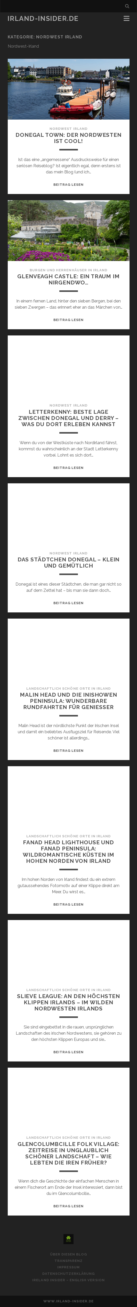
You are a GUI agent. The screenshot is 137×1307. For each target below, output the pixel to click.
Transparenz (68, 1261)
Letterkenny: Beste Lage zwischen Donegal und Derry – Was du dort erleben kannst (68, 418)
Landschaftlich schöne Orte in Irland (68, 688)
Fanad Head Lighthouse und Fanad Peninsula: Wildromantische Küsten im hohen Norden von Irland (68, 851)
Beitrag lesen (68, 185)
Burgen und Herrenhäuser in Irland (68, 270)
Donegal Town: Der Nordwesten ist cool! (68, 138)
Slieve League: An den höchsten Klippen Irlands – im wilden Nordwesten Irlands (68, 1002)
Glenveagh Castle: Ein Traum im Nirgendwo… (68, 279)
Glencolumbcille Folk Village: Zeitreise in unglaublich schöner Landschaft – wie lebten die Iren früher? (68, 1153)
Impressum (68, 1267)
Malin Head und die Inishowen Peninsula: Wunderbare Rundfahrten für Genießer (68, 701)
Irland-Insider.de (43, 18)
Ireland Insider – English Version (68, 1280)
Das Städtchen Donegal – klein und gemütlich (68, 562)
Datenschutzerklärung (68, 1274)
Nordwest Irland (68, 129)
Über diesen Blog (68, 1254)
